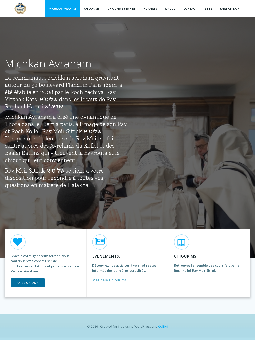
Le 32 (208, 8)
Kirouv (170, 8)
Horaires (150, 8)
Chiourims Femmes (122, 8)
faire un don (230, 8)
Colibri (163, 328)
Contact (190, 8)
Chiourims (92, 8)
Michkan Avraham (62, 8)
